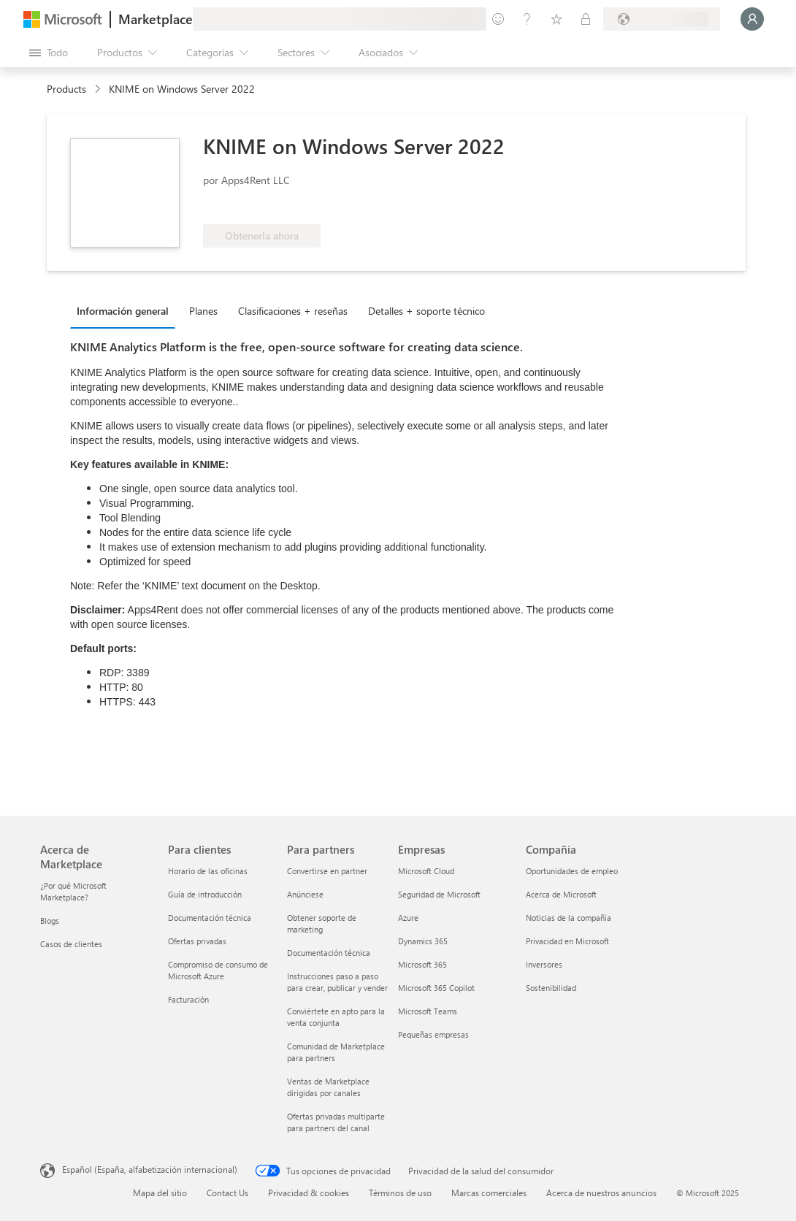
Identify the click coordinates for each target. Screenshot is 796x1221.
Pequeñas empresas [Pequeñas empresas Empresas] (433, 1034)
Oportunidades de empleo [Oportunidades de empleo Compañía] (572, 870)
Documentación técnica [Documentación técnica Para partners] (328, 952)
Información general (123, 311)
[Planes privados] (585, 19)
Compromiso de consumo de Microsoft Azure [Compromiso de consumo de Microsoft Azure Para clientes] (218, 970)
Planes (203, 311)
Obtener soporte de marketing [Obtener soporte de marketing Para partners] (321, 923)
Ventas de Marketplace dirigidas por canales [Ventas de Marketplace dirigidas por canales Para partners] (328, 1087)
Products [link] (66, 89)
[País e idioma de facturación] (661, 19)
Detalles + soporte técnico (426, 311)
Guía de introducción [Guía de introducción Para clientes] (205, 894)
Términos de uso (400, 1192)
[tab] (126, 310)
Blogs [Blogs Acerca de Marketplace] (49, 920)
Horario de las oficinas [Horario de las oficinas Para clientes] (208, 870)
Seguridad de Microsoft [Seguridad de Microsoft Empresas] (439, 894)
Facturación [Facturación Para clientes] (188, 999)
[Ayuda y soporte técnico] (527, 19)
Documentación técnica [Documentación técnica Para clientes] (209, 917)
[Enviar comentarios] (498, 19)
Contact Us (227, 1192)
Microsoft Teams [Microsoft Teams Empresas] (427, 1011)
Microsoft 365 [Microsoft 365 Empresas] (422, 964)
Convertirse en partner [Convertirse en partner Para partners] (327, 870)
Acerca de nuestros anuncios (601, 1192)
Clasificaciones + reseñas (293, 311)
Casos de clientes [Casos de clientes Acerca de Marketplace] (71, 943)
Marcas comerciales (489, 1192)
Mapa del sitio (160, 1192)
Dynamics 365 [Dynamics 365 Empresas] (423, 940)
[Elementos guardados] (556, 19)
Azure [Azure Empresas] (408, 917)
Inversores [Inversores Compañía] (544, 964)
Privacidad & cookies (308, 1192)
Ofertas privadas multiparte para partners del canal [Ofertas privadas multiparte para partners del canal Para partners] (336, 1122)
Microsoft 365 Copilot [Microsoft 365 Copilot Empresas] (436, 987)
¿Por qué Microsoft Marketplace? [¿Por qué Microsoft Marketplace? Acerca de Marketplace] (73, 891)
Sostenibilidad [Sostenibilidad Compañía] (551, 987)
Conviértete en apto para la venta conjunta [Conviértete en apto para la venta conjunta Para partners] (336, 1017)
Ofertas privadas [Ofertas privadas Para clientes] (197, 940)
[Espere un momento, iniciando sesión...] (752, 19)
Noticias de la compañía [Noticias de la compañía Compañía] (568, 917)
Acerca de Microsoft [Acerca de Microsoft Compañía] (561, 894)
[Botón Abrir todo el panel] (48, 52)
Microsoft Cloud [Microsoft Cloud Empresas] (426, 870)
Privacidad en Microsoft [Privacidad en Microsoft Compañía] (567, 940)
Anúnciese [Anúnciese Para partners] (305, 894)
